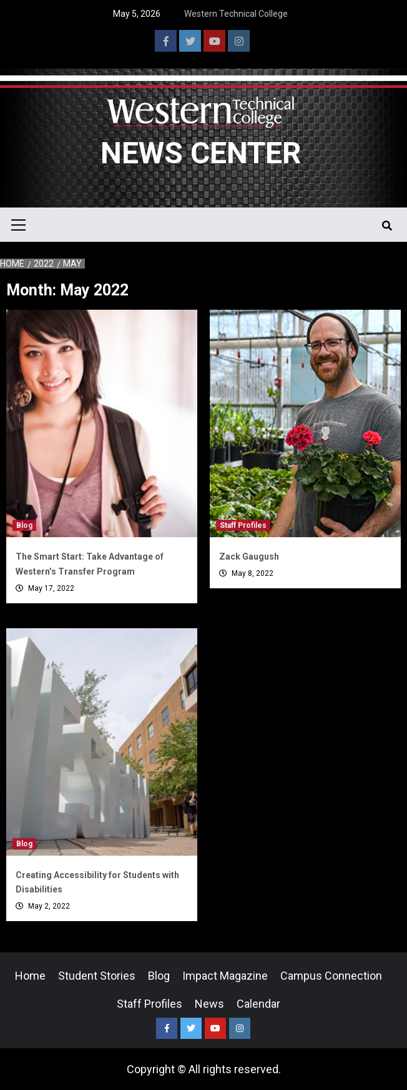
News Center (201, 153)
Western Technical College (236, 14)
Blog (24, 525)
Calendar (258, 1003)
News (209, 1003)
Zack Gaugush (249, 557)
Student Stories (96, 975)
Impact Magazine (225, 975)
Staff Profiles (243, 525)
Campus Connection (331, 975)
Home (30, 975)
